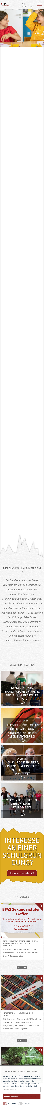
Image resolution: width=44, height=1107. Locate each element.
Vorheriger (2, 281)
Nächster (41, 281)
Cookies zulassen (11, 1097)
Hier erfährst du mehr (19, 873)
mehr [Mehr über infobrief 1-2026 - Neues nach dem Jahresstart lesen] (20, 1040)
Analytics (27, 1103)
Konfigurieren (9, 1090)
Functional (12, 1103)
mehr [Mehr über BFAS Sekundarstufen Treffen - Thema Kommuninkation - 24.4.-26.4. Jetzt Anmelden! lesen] (20, 967)
